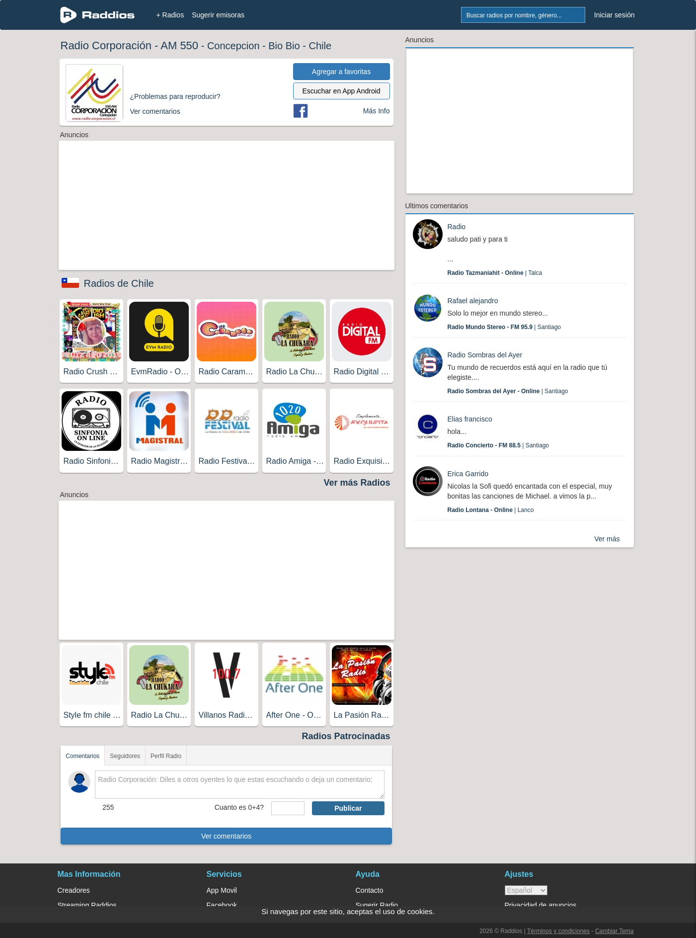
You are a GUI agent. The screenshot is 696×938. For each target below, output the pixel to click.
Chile (320, 45)
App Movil (222, 890)
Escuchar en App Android (341, 91)
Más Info (376, 111)
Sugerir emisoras (218, 15)
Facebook (222, 905)
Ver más (606, 539)
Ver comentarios (226, 836)
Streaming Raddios (87, 905)
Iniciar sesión (614, 15)
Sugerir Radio (377, 905)
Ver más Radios (356, 483)
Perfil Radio (166, 756)
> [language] (526, 890)
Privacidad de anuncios (541, 905)
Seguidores (125, 756)
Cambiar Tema (614, 931)
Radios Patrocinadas (346, 736)
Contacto (370, 890)
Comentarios (82, 756)
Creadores (74, 890)
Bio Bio (284, 45)
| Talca (495, 272)
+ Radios (170, 15)
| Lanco (491, 510)
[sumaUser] (288, 808)
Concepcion (233, 45)
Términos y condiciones (558, 931)
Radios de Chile (119, 283)
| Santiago (504, 327)
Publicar (348, 808)
